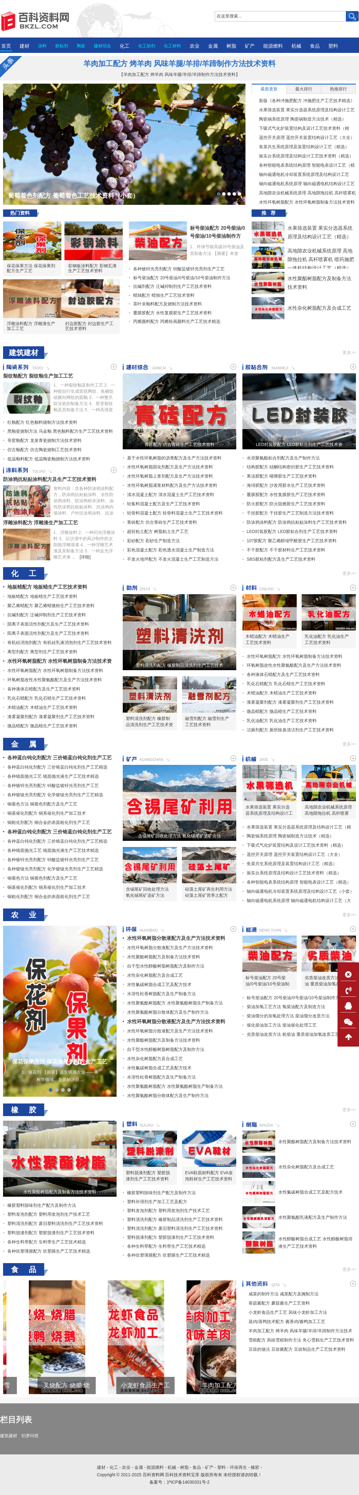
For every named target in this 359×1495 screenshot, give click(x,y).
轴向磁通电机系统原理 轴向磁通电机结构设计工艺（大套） (303, 183)
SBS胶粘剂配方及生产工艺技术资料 (281, 559)
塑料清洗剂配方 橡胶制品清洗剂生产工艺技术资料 (179, 665)
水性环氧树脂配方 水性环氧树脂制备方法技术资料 (303, 202)
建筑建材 (8, 1435)
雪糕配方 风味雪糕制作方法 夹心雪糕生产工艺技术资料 (40, 1385)
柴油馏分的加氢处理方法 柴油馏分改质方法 (288, 1015)
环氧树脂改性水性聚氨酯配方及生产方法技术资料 (54, 679)
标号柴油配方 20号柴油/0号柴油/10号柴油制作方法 (217, 236)
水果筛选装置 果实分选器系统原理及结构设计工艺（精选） (303, 109)
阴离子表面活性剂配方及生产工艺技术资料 (48, 624)
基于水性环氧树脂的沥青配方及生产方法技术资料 (174, 457)
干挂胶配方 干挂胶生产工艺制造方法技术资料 (290, 513)
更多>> (349, 352)
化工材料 (172, 45)
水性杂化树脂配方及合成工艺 (319, 308)
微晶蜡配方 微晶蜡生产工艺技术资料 (42, 725)
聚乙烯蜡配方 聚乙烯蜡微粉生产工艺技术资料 (51, 605)
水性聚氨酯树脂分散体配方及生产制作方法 (168, 1012)
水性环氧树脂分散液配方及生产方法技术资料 (176, 938)
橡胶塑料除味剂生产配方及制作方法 (41, 1205)
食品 (315, 46)
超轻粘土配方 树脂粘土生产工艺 (157, 531)
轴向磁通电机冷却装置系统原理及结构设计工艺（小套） (300, 174)
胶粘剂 (61, 45)
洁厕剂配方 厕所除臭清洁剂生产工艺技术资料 (290, 729)
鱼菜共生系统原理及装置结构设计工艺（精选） (300, 146)
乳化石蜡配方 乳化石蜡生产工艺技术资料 (46, 698)
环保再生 (238, 1467)
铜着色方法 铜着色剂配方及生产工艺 (42, 803)
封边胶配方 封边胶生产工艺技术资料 (89, 326)
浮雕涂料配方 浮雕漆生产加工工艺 (31, 326)
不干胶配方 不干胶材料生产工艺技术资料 (286, 549)
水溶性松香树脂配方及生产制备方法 (161, 993)
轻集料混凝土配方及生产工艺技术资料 (163, 503)
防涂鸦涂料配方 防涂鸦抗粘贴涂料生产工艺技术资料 (297, 522)
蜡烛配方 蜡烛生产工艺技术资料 (162, 295)
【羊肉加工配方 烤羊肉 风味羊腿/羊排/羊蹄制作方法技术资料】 (179, 74)
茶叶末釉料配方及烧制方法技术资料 (165, 303)
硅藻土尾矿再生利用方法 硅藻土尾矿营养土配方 (208, 892)
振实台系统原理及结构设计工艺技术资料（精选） (302, 155)
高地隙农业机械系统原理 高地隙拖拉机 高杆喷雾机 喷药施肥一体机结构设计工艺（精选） (304, 192)
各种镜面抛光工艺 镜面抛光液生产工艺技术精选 (53, 776)
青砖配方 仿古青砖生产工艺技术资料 (179, 444)
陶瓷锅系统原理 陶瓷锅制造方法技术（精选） (299, 119)
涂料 (42, 45)
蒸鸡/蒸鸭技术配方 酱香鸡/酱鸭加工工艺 (287, 1321)
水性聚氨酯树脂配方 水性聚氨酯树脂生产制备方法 (175, 1002)
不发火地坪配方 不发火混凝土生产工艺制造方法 (172, 559)
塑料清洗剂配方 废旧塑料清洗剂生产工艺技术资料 (55, 1223)
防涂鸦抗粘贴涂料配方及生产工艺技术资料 (49, 479)
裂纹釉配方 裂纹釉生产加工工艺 (38, 376)
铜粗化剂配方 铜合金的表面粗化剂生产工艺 (48, 822)
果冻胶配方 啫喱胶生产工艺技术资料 (282, 476)
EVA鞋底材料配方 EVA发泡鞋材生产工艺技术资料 (209, 1175)
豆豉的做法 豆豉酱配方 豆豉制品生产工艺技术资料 (297, 1349)
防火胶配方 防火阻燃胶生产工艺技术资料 (286, 503)
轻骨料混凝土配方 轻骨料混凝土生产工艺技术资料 (175, 513)
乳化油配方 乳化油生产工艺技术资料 (327, 639)
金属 (213, 46)
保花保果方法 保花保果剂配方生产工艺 (31, 268)
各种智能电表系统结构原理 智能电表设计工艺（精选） (303, 165)
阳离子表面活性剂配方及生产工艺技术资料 (48, 633)
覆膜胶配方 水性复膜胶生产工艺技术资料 (170, 312)
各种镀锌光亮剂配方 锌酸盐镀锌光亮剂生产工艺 (177, 268)
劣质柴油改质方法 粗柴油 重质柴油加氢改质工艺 (327, 981)
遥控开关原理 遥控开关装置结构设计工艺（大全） (303, 137)
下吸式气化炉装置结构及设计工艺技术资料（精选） (300, 128)
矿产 (250, 46)
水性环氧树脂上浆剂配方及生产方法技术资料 (170, 476)
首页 (6, 46)
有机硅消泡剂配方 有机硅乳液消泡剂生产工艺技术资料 (59, 642)
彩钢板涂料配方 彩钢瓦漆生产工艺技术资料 (92, 268)
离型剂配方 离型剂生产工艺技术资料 (42, 651)
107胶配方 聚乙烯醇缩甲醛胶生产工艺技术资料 (292, 540)
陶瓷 (81, 45)
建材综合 (102, 45)
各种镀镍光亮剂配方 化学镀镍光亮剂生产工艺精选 (55, 794)
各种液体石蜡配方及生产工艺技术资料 (43, 688)
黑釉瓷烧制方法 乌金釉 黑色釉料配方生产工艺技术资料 (60, 431)
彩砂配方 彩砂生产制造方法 (153, 540)
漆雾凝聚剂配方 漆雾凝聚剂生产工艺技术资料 (51, 716)
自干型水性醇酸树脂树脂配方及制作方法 (165, 966)
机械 (296, 46)
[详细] (85, 557)
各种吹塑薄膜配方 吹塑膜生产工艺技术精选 (48, 1251)
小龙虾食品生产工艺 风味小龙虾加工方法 (198, 1385)
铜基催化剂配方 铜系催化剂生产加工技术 (46, 813)
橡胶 (255, 1467)
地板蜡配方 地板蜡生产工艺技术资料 (47, 587)
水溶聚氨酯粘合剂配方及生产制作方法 (283, 457)
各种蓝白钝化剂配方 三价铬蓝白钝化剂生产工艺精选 (57, 767)
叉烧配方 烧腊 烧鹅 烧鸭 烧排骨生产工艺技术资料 (119, 1385)
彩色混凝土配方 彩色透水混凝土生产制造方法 (170, 549)
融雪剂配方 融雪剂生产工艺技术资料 (207, 721)
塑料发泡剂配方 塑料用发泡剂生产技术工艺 (48, 1214)
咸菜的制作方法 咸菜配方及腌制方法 (283, 1293)
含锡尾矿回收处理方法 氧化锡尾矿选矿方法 (179, 835)
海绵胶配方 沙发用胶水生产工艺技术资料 (286, 485)
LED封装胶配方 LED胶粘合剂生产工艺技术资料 (299, 444)
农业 (194, 46)
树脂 (231, 46)
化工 (124, 46)
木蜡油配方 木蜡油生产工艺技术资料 (42, 707)
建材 (24, 46)
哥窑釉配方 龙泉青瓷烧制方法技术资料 (44, 440)
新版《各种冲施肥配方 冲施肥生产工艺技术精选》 (303, 100)
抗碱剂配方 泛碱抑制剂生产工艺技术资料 (170, 286)
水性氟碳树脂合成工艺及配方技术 (159, 984)
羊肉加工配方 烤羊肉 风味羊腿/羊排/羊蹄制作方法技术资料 (179, 63)
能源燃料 (273, 46)
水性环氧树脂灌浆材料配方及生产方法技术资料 (172, 485)
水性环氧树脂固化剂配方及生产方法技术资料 (170, 466)
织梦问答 (30, 1435)
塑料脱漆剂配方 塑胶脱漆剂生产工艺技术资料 (51, 1232)
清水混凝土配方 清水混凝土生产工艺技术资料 (170, 494)
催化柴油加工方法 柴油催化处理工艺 (282, 1025)
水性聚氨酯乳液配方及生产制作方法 (312, 1217)
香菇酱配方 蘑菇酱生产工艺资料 (279, 1303)
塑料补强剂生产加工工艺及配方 (157, 1201)
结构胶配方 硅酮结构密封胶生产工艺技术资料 (290, 466)
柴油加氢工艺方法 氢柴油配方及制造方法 (286, 1006)
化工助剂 (146, 45)
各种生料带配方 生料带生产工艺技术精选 (46, 1241)
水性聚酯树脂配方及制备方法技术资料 (163, 956)
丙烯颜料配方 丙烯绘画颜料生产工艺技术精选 (174, 321)
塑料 (333, 46)
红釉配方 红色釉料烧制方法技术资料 (42, 422)
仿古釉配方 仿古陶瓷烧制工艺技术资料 (44, 449)
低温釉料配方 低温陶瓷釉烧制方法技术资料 (48, 458)
